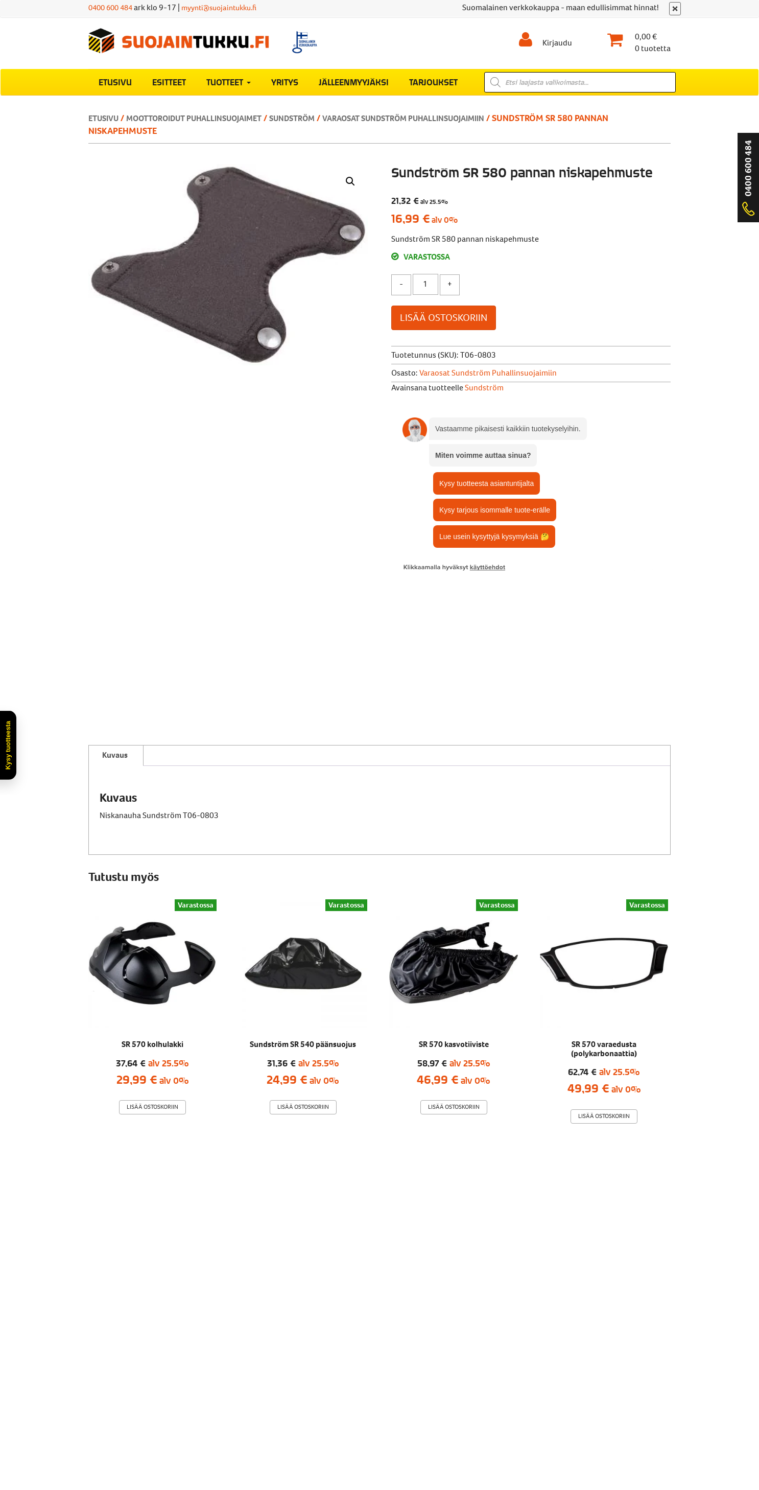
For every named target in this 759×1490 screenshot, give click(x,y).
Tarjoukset (433, 87)
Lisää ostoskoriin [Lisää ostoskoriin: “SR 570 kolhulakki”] (152, 962)
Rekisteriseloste (346, 1354)
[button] (350, 187)
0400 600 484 (112, 7)
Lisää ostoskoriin (443, 323)
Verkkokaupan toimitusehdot (243, 1354)
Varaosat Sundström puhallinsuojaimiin (446, 124)
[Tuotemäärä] (425, 290)
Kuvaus (115, 609)
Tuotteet (228, 87)
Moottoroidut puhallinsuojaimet (209, 124)
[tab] (115, 610)
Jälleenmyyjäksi (354, 87)
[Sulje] (675, 8)
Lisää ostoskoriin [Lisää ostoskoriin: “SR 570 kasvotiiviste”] (453, 962)
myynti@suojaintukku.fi (228, 7)
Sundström (321, 124)
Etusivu (115, 87)
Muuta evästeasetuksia (529, 1354)
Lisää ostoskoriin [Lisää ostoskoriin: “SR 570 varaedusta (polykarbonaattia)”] (604, 971)
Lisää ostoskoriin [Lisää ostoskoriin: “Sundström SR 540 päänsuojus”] (303, 962)
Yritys (284, 87)
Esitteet (169, 87)
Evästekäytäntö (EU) (430, 1354)
